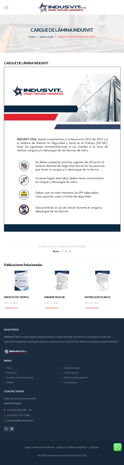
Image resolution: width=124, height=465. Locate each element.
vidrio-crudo (46, 36)
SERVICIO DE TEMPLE (16, 297)
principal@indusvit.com (20, 420)
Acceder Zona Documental (19, 377)
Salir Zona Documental (75, 377)
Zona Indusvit (71, 372)
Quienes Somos (72, 367)
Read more (12, 307)
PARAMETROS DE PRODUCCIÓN (54, 298)
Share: (56, 251)
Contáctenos (71, 382)
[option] (21, 290)
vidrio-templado (78, 246)
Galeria (9, 382)
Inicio (9, 367)
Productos (11, 372)
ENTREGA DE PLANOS (97, 297)
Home (31, 36)
